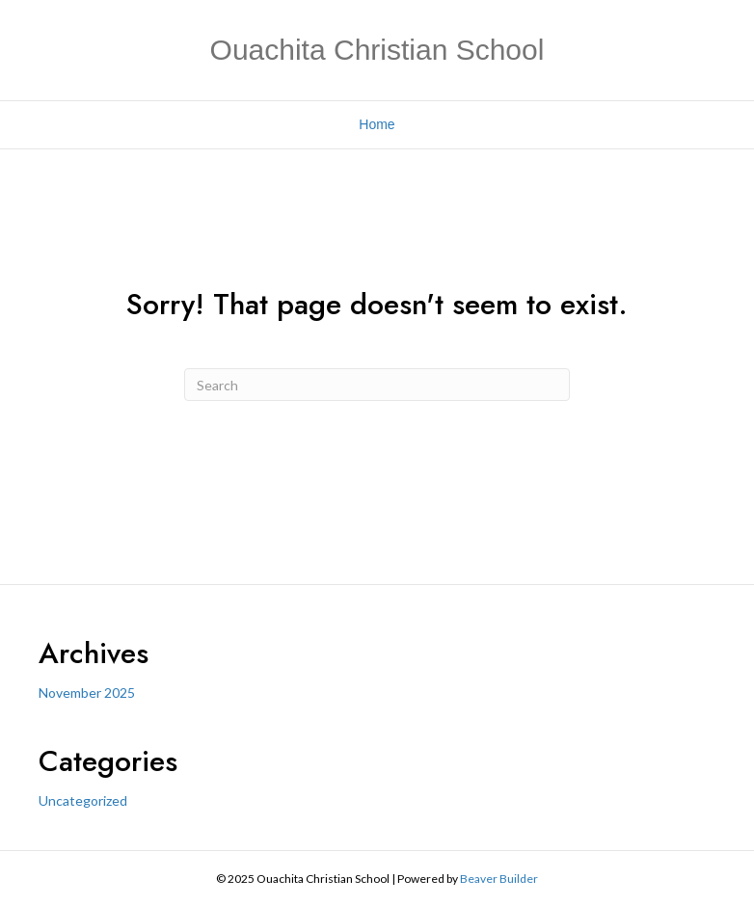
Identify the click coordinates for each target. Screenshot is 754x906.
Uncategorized (83, 800)
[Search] (377, 384)
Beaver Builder (499, 878)
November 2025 (87, 692)
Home (376, 124)
